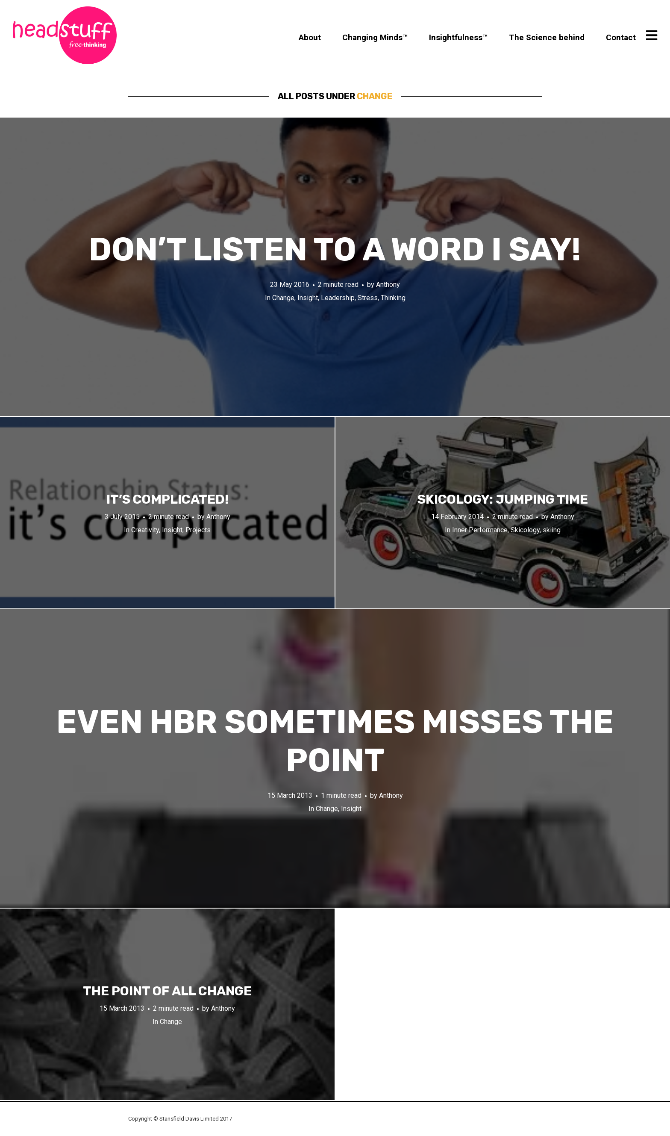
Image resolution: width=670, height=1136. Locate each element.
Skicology (525, 530)
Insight (307, 298)
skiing (552, 530)
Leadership (338, 298)
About (310, 37)
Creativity (145, 530)
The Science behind (547, 37)
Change (283, 298)
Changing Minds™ (375, 37)
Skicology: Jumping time (502, 499)
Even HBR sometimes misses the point (335, 741)
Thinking (393, 298)
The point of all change (167, 991)
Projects (198, 530)
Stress (368, 298)
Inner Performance (480, 530)
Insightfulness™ (458, 37)
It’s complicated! (167, 499)
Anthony (388, 284)
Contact (621, 37)
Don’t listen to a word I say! (335, 249)
